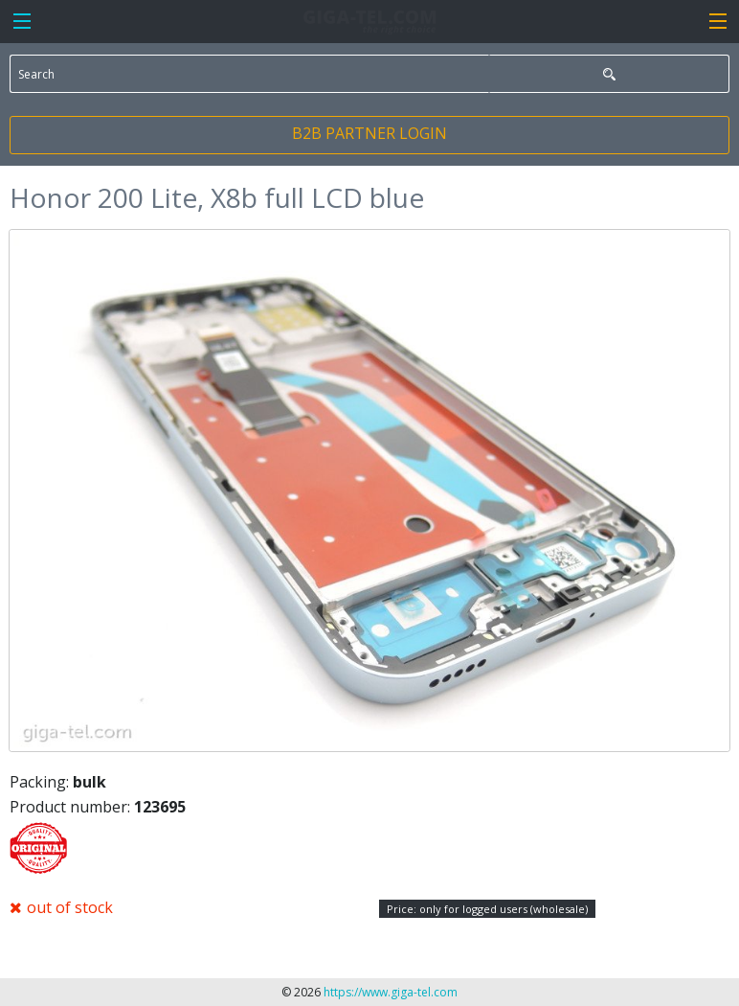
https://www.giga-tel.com (391, 992)
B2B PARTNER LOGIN (369, 133)
